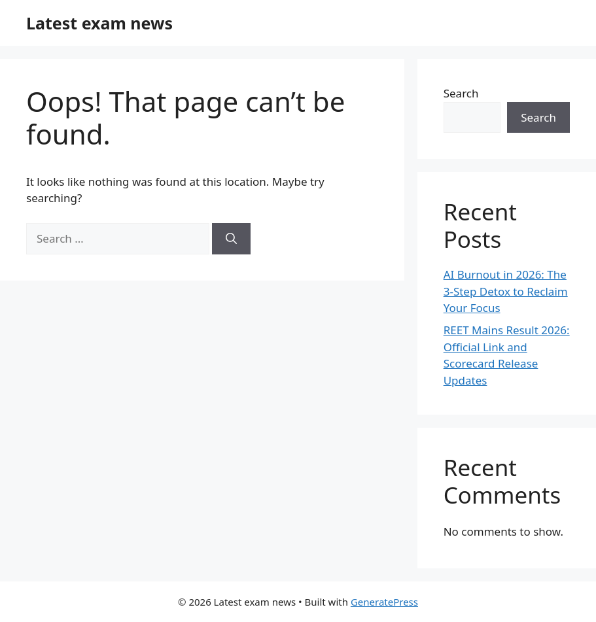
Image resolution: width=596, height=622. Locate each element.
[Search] (231, 238)
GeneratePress (384, 601)
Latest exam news (99, 23)
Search (461, 93)
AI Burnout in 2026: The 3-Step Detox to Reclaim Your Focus (506, 291)
